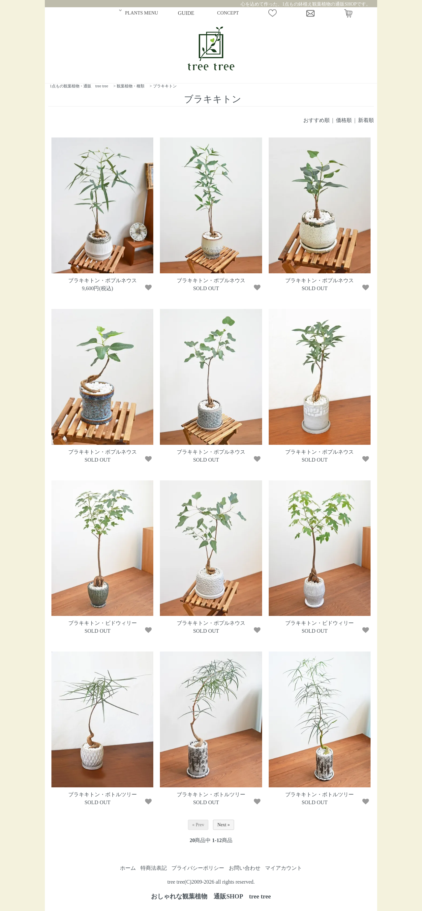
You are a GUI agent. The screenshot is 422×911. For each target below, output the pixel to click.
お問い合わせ (244, 868)
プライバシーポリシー (197, 868)
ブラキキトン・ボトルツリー (102, 794)
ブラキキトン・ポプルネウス (102, 280)
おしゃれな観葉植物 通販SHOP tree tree (211, 896)
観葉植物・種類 (130, 86)
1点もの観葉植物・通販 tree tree (79, 86)
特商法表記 (153, 868)
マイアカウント (283, 868)
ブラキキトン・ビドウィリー (102, 623)
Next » (223, 824)
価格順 (344, 120)
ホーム (128, 868)
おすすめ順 (316, 120)
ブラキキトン (165, 86)
